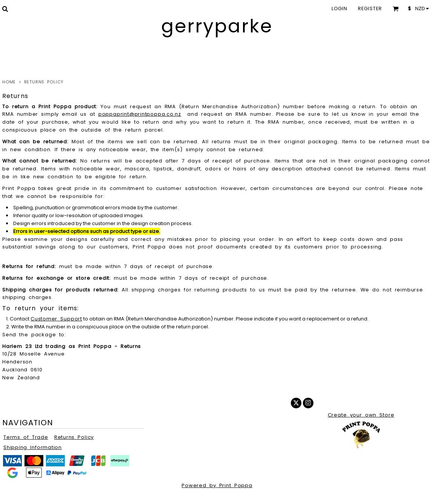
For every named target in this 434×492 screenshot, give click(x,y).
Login (339, 8)
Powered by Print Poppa (217, 485)
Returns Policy (74, 437)
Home (9, 82)
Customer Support (56, 318)
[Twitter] (296, 403)
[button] (5, 9)
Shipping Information (32, 447)
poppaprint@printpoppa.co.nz (139, 114)
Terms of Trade (25, 437)
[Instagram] (308, 403)
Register (370, 8)
